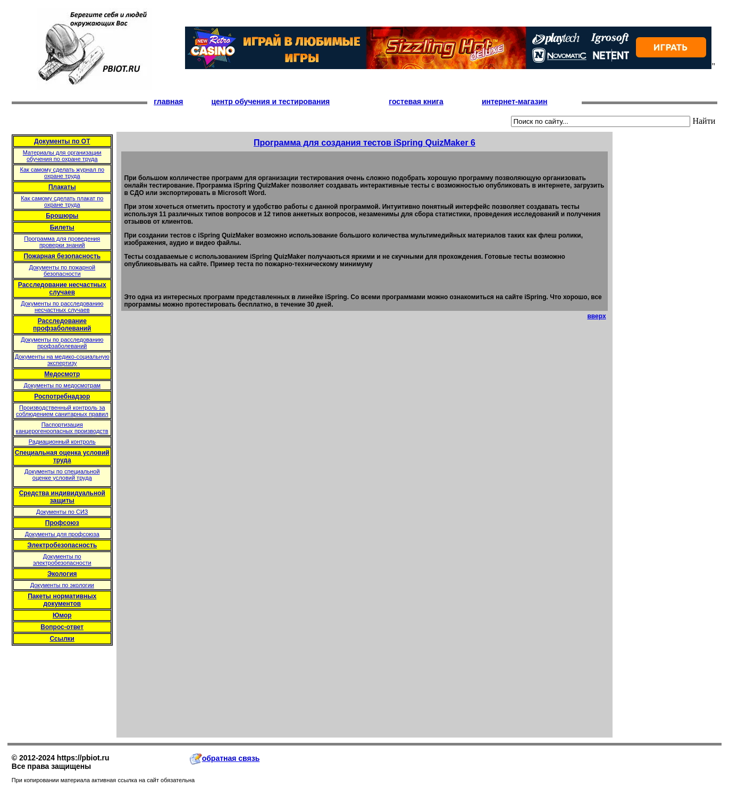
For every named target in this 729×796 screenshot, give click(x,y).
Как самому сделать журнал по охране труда (62, 172)
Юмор (62, 615)
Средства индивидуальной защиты (62, 496)
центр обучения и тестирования (270, 101)
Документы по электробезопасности (62, 559)
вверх (596, 316)
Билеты (62, 227)
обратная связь (225, 758)
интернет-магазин (515, 101)
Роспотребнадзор (62, 396)
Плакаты (62, 187)
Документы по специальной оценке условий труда (62, 474)
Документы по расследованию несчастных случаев (62, 306)
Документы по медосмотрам (61, 385)
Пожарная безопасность (61, 256)
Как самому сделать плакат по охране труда (62, 201)
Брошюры (62, 215)
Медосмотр (62, 374)
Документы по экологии (62, 585)
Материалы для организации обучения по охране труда (62, 155)
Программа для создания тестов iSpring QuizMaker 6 (364, 142)
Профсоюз (62, 523)
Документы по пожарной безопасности (62, 270)
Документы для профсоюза (62, 534)
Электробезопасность (62, 545)
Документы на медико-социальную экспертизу (62, 359)
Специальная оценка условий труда (62, 456)
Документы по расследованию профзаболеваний (62, 342)
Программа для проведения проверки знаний (62, 241)
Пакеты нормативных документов (62, 599)
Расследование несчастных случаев (62, 288)
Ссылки (62, 638)
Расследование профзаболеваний (62, 324)
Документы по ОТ (62, 141)
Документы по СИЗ (62, 512)
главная (168, 101)
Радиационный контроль (62, 441)
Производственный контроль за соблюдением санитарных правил (62, 410)
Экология (62, 574)
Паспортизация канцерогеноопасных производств (62, 427)
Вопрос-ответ (61, 627)
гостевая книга (416, 101)
